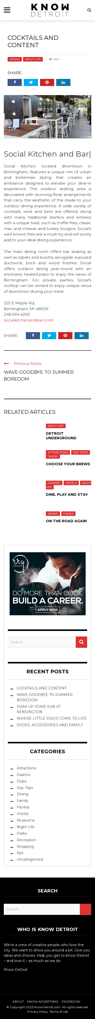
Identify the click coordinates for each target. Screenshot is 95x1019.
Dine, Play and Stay (67, 494)
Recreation (26, 840)
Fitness (23, 807)
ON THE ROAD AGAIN (66, 521)
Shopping (25, 846)
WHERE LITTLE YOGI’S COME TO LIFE (52, 718)
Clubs (21, 781)
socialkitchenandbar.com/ (29, 320)
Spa (20, 853)
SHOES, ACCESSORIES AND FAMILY (50, 725)
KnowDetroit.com (47, 1007)
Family (68, 513)
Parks (22, 833)
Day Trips (80, 452)
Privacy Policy (37, 1011)
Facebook (71, 1001)
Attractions (58, 452)
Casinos (54, 483)
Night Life (33, 59)
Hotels (71, 483)
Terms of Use (59, 1011)
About (18, 1001)
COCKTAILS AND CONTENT (42, 688)
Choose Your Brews (68, 464)
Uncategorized (30, 859)
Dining (15, 59)
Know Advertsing (43, 1001)
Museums (25, 820)
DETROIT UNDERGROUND (61, 435)
